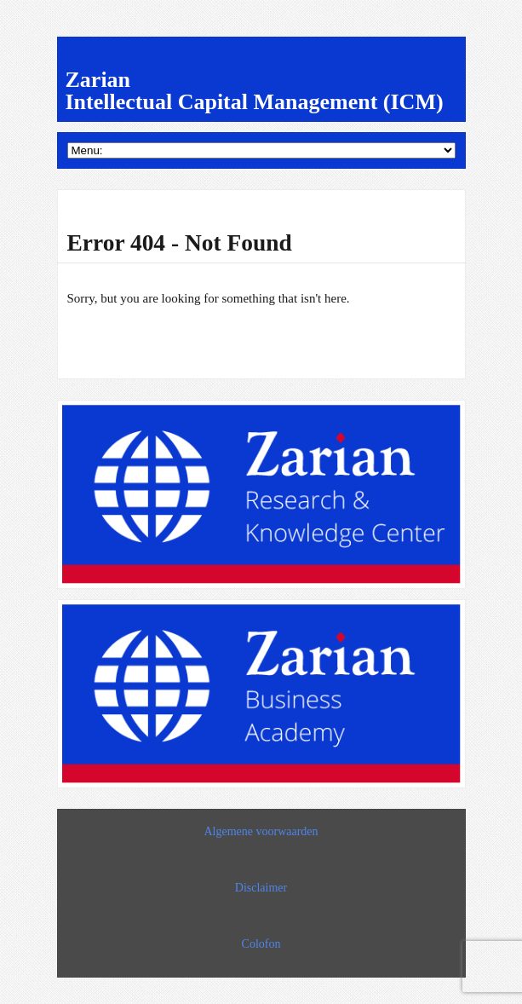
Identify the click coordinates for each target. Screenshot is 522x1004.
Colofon (261, 944)
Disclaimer (261, 887)
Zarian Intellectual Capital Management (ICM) (255, 90)
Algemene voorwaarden (261, 831)
